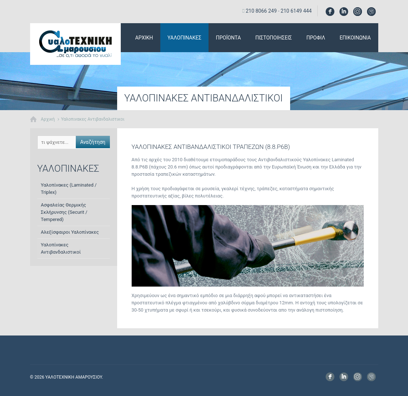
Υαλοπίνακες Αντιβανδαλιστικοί (61, 248)
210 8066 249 (261, 11)
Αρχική (48, 119)
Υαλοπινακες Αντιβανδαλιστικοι (92, 119)
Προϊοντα (228, 38)
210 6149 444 (296, 11)
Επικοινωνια (355, 38)
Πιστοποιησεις (273, 38)
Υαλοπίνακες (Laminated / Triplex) (69, 188)
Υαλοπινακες (184, 38)
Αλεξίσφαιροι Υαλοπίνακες (70, 232)
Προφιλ (315, 38)
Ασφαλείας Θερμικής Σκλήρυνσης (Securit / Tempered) (64, 212)
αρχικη (144, 38)
